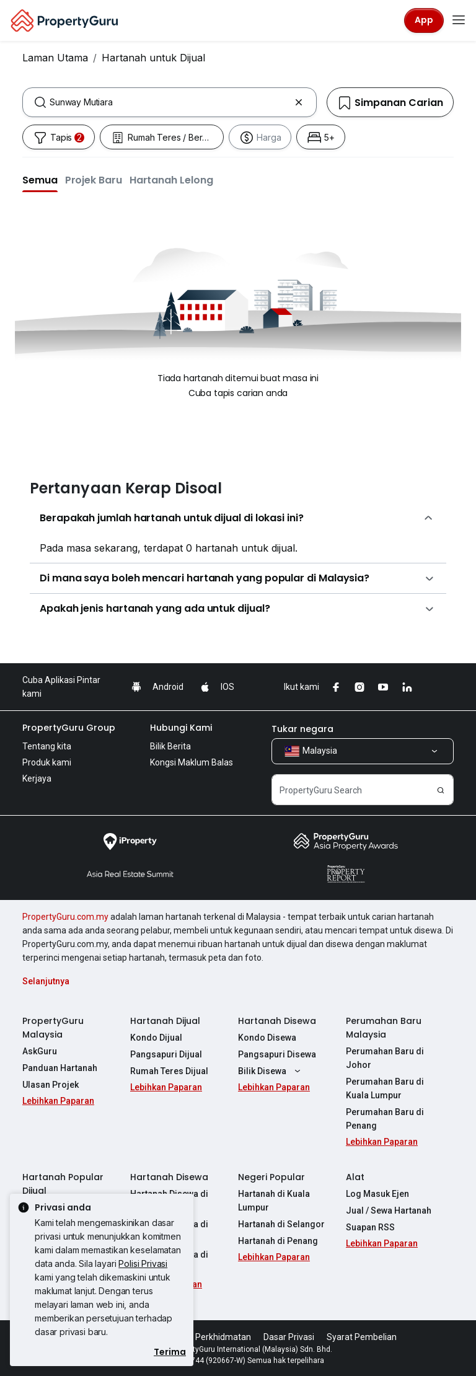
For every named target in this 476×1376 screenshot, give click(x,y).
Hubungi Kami (181, 727)
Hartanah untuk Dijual (153, 57)
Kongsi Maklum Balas (191, 762)
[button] (40, 179)
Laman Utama (55, 57)
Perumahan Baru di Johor (385, 1058)
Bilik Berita (170, 746)
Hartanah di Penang (278, 1241)
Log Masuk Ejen (377, 1194)
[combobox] (169, 102)
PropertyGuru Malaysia (53, 1028)
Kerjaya (36, 778)
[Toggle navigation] (458, 20)
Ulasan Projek (50, 1085)
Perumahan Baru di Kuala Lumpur (385, 1088)
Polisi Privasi (142, 1263)
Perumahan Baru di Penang (385, 1119)
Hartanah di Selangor (281, 1224)
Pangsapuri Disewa (277, 1054)
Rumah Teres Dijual (169, 1071)
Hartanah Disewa (277, 1021)
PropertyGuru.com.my (65, 917)
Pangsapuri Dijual (166, 1054)
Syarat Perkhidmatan (209, 1337)
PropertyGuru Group (68, 727)
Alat (355, 1177)
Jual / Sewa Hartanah (388, 1210)
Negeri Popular (271, 1177)
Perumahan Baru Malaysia (383, 1028)
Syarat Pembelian (362, 1337)
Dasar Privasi (288, 1337)
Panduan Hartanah (59, 1068)
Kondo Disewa (267, 1038)
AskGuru (39, 1051)
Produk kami (46, 762)
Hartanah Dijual (165, 1021)
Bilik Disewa (271, 1071)
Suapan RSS (370, 1227)
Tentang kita (46, 746)
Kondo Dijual (156, 1038)
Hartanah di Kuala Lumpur (274, 1200)
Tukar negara (302, 729)
